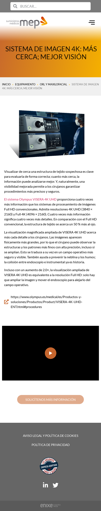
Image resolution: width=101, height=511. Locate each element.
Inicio (6, 84)
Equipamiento (25, 84)
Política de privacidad (51, 445)
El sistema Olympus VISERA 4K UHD (30, 199)
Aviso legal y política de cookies (50, 435)
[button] (50, 353)
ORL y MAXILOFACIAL (53, 84)
